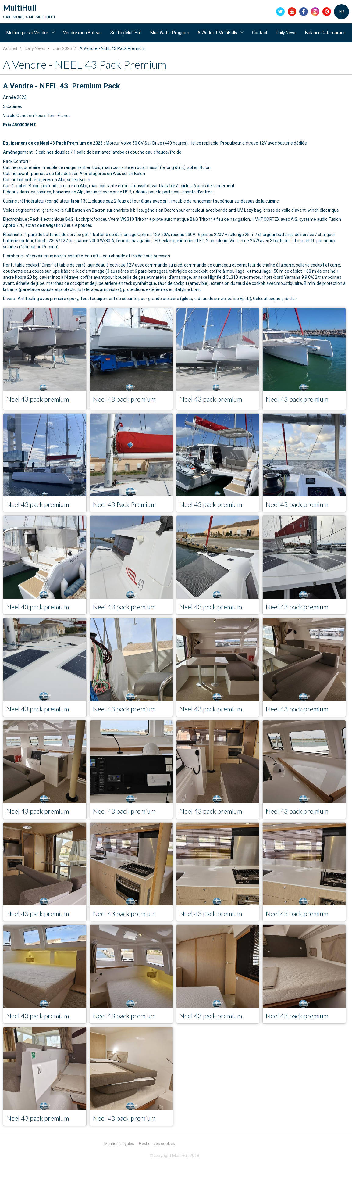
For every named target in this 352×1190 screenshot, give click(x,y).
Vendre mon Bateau (105, 35)
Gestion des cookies (157, 1172)
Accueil (10, 73)
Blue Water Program (194, 35)
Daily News (313, 35)
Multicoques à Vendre (49, 35)
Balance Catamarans (176, 56)
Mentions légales (119, 1172)
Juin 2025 (62, 73)
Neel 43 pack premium (41, 424)
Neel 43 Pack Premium (128, 530)
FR (341, 12)
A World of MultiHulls (243, 35)
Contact (286, 35)
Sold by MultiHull (149, 35)
